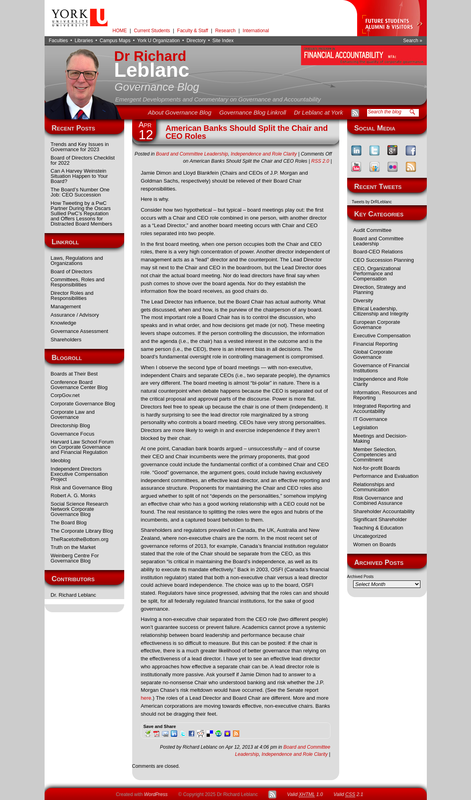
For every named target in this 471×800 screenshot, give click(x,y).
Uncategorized (370, 536)
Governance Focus (72, 434)
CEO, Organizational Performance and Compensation (377, 273)
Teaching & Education (378, 528)
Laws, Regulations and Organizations (77, 260)
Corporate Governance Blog (83, 404)
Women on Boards (374, 544)
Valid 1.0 (305, 795)
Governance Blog (157, 87)
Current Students (152, 30)
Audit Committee (372, 230)
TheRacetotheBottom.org (79, 539)
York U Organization (158, 40)
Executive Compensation (381, 336)
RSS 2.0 (320, 161)
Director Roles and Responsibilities (72, 295)
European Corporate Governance (376, 324)
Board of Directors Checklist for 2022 (83, 160)
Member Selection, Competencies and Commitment (374, 454)
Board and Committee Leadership (378, 241)
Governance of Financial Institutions (381, 368)
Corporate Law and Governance (73, 414)
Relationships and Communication (373, 486)
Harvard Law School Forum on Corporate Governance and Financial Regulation (82, 447)
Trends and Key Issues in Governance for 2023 (80, 146)
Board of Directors (71, 271)
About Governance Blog (179, 112)
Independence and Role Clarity (380, 381)
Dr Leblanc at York (318, 112)
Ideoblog (60, 460)
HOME (120, 30)
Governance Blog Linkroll (252, 112)
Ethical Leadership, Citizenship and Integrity (380, 311)
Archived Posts (360, 576)
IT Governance (370, 419)
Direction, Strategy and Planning (379, 289)
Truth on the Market (73, 547)
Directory (195, 40)
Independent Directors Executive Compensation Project (79, 474)
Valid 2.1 (348, 795)
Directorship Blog (70, 425)
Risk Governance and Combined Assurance (378, 500)
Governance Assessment (79, 331)
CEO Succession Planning (383, 260)
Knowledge (63, 323)
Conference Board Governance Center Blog (79, 384)
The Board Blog (68, 523)
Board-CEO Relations (378, 252)
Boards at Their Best (74, 374)
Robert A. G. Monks (73, 495)
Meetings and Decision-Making (380, 438)
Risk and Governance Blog (81, 488)
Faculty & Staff (192, 30)
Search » (412, 40)
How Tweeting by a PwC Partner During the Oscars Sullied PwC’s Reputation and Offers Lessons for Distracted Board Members (81, 213)
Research (225, 30)
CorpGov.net (65, 395)
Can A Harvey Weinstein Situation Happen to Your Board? (79, 176)
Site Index (222, 40)
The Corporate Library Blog (82, 531)
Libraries (83, 40)
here (146, 698)
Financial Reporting (375, 344)
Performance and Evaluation (385, 476)
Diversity (363, 301)
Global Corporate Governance (373, 354)
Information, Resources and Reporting (385, 395)
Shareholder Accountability (383, 511)
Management (66, 306)
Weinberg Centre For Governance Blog (75, 558)
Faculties (58, 40)
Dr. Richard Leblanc (73, 595)
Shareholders (66, 340)
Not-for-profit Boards (376, 468)
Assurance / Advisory (75, 315)
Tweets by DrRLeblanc (372, 202)
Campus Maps (115, 40)
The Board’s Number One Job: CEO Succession (80, 192)
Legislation (365, 427)
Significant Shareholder (380, 519)
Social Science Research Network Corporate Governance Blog (79, 509)
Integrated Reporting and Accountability (381, 408)
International (256, 30)
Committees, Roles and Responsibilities (77, 282)
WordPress (156, 794)
